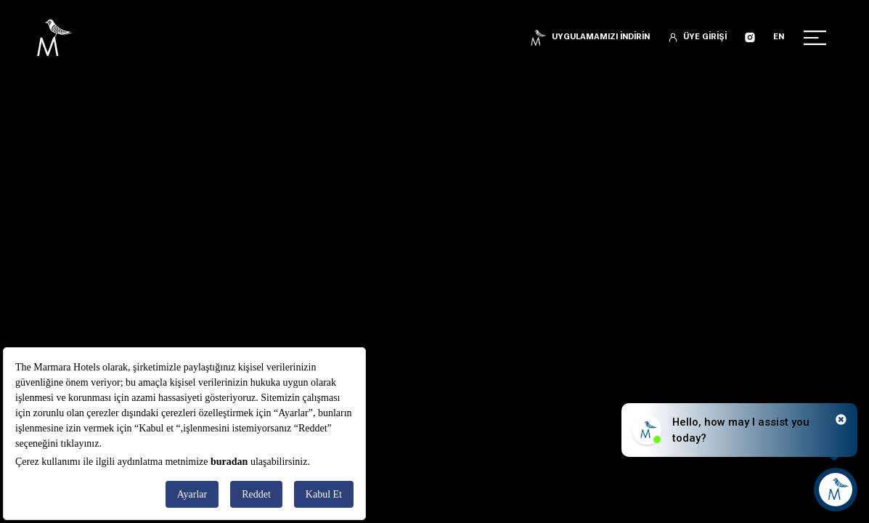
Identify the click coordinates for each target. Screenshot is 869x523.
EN (778, 37)
